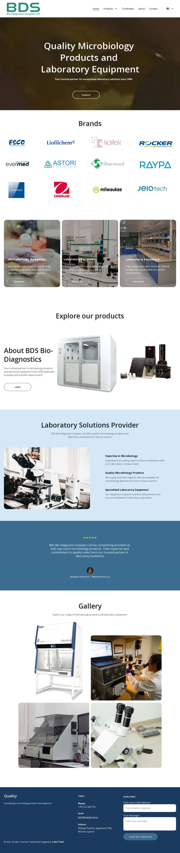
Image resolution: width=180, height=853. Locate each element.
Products (108, 8)
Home (96, 8)
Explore (86, 95)
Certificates (128, 8)
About (141, 8)
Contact (153, 8)
